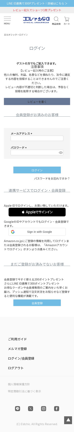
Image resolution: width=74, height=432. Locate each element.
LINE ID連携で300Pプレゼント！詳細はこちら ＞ (37, 3)
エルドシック (10, 34)
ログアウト (16, 367)
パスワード (19, 148)
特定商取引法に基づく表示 (24, 391)
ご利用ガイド (17, 339)
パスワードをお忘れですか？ (52, 178)
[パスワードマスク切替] (60, 152)
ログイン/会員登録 (21, 358)
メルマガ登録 (17, 348)
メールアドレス (22, 133)
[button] (37, 212)
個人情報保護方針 (19, 384)
